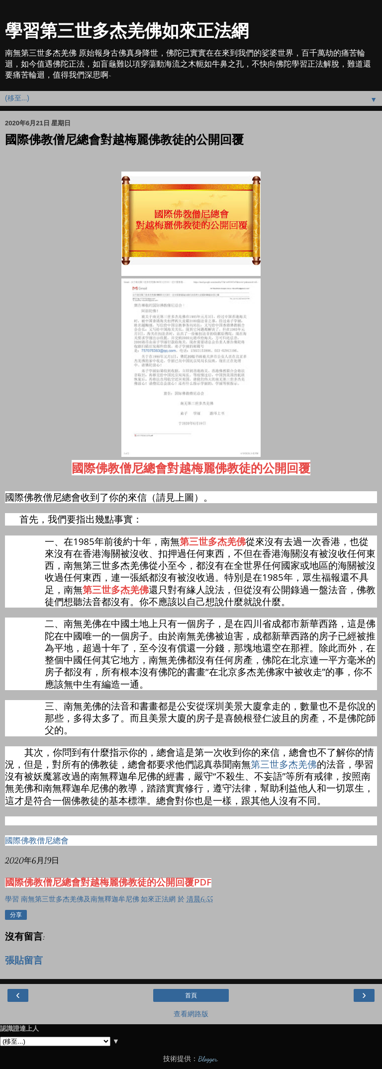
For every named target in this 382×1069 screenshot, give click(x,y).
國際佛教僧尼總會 (37, 840)
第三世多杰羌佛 (213, 541)
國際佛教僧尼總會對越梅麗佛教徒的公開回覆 (191, 467)
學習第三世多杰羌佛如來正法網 (127, 30)
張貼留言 (24, 960)
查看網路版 (191, 1014)
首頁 (191, 995)
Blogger (207, 1059)
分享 (16, 914)
